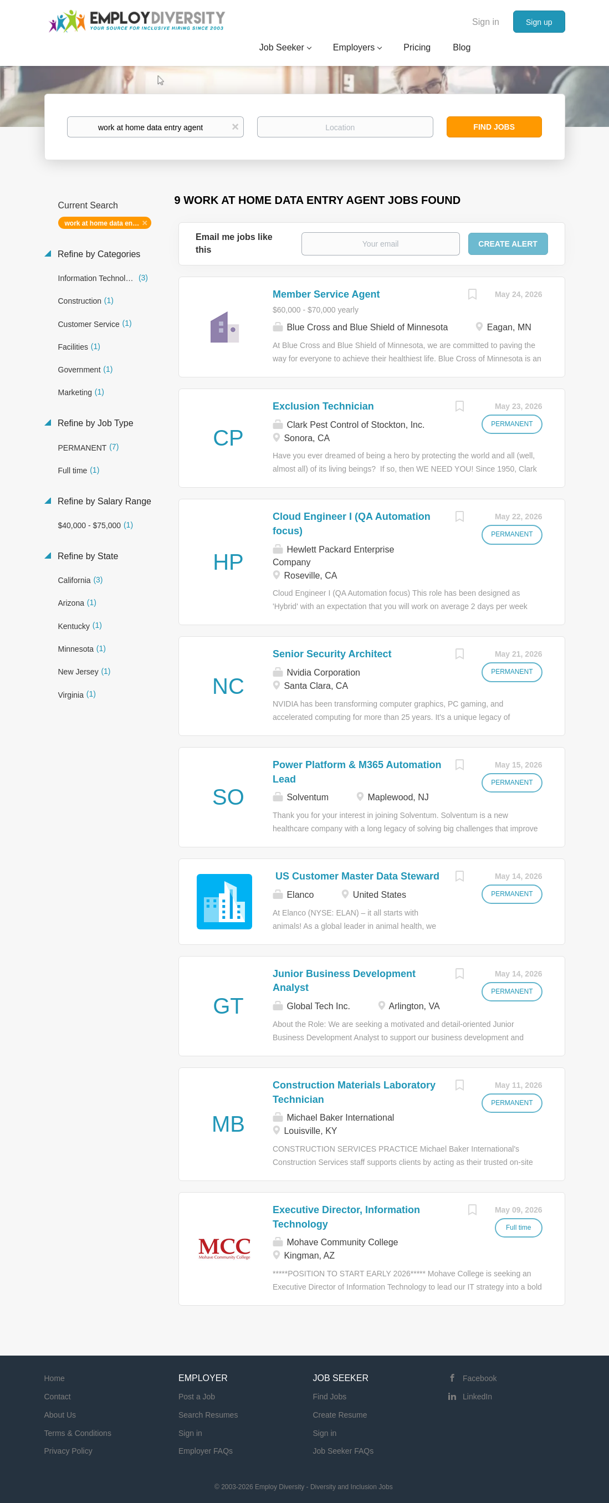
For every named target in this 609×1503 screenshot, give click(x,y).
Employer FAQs (205, 1450)
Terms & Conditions (77, 1433)
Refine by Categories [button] (98, 254)
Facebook (480, 1378)
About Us (60, 1414)
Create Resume (340, 1414)
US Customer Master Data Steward (356, 876)
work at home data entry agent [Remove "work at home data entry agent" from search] (108, 223)
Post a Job (196, 1396)
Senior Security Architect (332, 654)
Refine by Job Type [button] (94, 423)
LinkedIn (477, 1396)
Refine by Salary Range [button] (103, 501)
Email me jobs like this (234, 243)
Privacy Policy (68, 1450)
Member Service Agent (326, 294)
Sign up (539, 22)
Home (54, 1378)
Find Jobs (494, 126)
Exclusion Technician (323, 406)
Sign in (485, 22)
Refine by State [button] (87, 556)
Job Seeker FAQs (343, 1450)
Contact (57, 1396)
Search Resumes (208, 1414)
